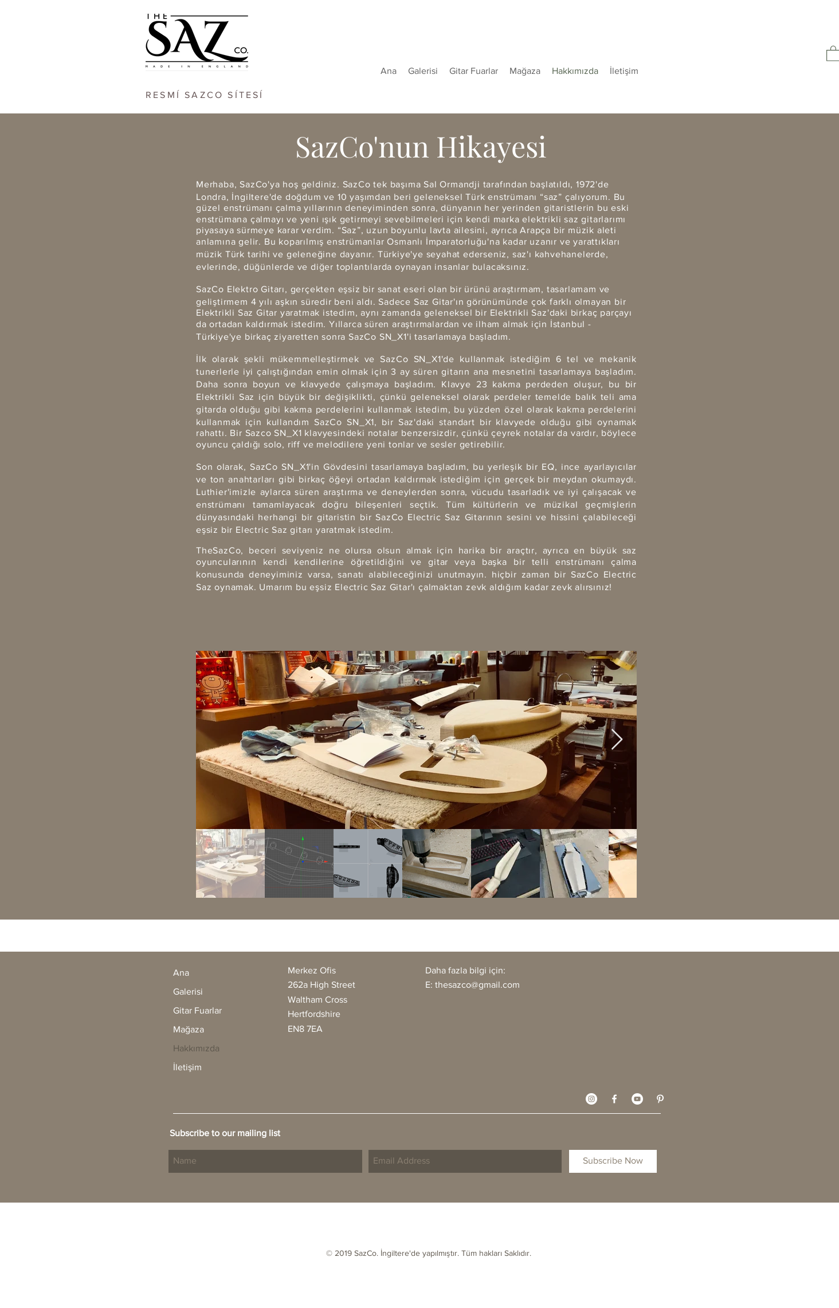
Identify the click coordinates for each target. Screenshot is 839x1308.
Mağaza (188, 1029)
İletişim (187, 1067)
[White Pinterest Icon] (660, 1099)
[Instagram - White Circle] (591, 1099)
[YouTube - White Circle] (637, 1099)
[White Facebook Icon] (614, 1099)
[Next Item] (617, 740)
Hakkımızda (196, 1048)
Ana (181, 972)
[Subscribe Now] (613, 1161)
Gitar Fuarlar (197, 1010)
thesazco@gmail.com (477, 984)
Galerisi (188, 991)
